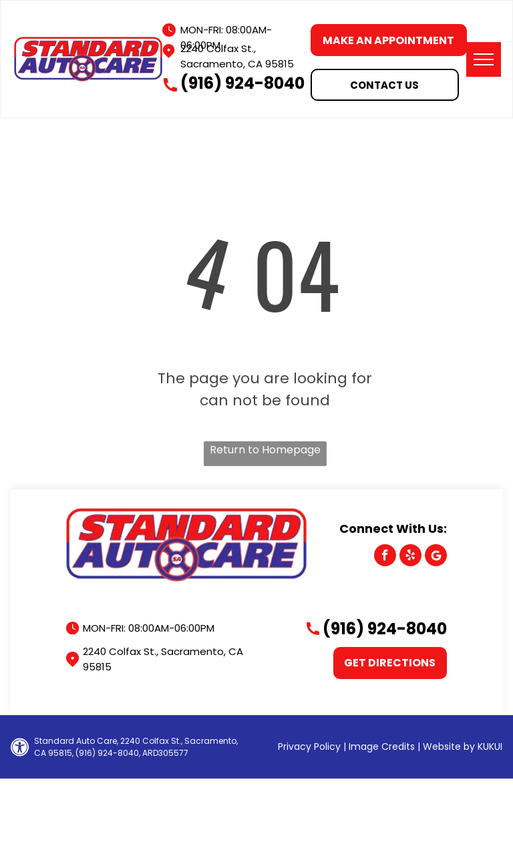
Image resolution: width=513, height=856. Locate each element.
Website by (449, 746)
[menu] (483, 59)
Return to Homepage (265, 449)
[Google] (436, 557)
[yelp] (410, 557)
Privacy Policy (309, 746)
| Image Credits (379, 746)
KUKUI (490, 746)
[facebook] (385, 557)
